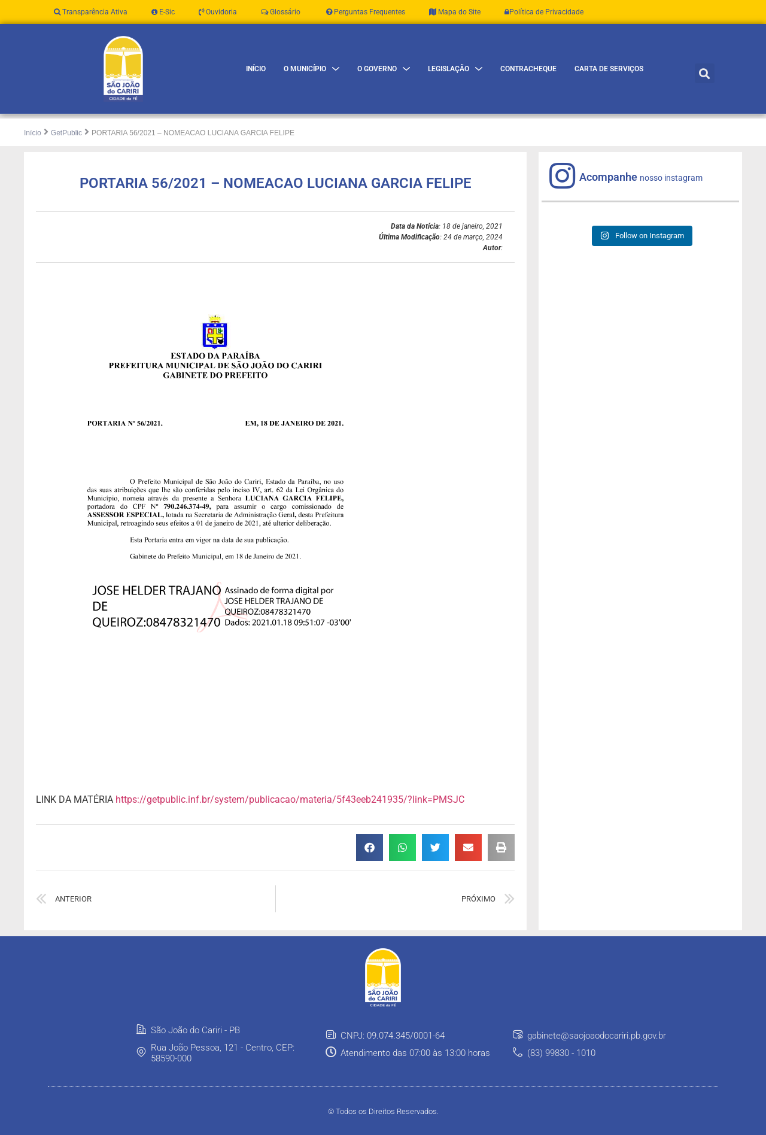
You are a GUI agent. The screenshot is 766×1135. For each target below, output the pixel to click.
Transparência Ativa (90, 12)
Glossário (280, 12)
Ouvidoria (218, 12)
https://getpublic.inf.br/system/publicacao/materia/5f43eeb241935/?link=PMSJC (289, 799)
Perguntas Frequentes (364, 12)
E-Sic (163, 12)
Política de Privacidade (543, 12)
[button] (705, 73)
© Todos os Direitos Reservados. (383, 1111)
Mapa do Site (455, 12)
